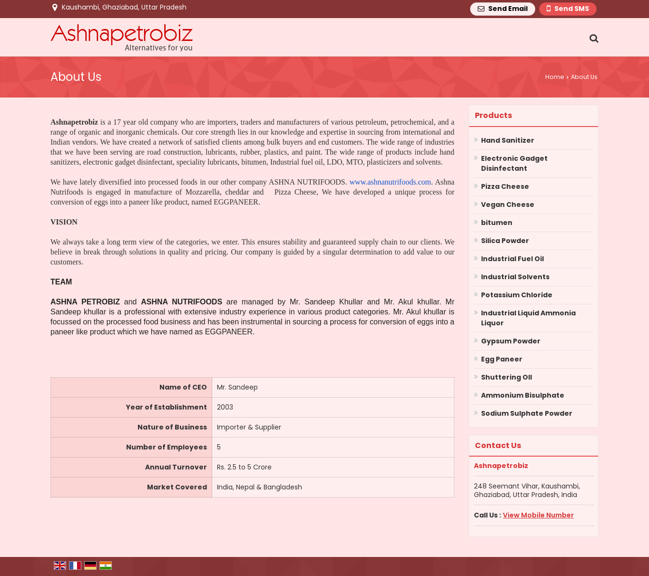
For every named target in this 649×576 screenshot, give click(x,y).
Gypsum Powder (511, 341)
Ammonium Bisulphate (522, 395)
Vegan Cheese (507, 204)
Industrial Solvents (515, 277)
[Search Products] (593, 38)
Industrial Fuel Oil (512, 259)
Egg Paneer (501, 359)
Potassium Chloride (516, 295)
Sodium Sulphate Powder (526, 413)
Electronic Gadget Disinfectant (514, 163)
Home (554, 77)
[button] (538, 515)
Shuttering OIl (506, 377)
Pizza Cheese (505, 186)
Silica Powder (505, 240)
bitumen (496, 222)
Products (493, 115)
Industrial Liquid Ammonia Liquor (528, 318)
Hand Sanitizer (507, 140)
